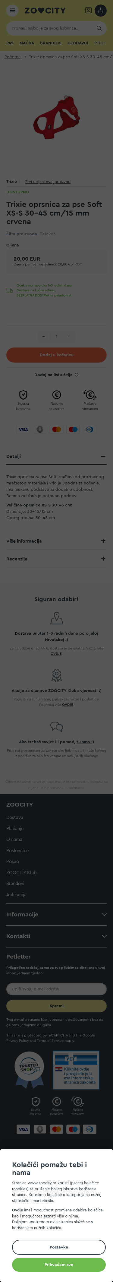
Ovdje (17, 1210)
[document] (59, 1216)
